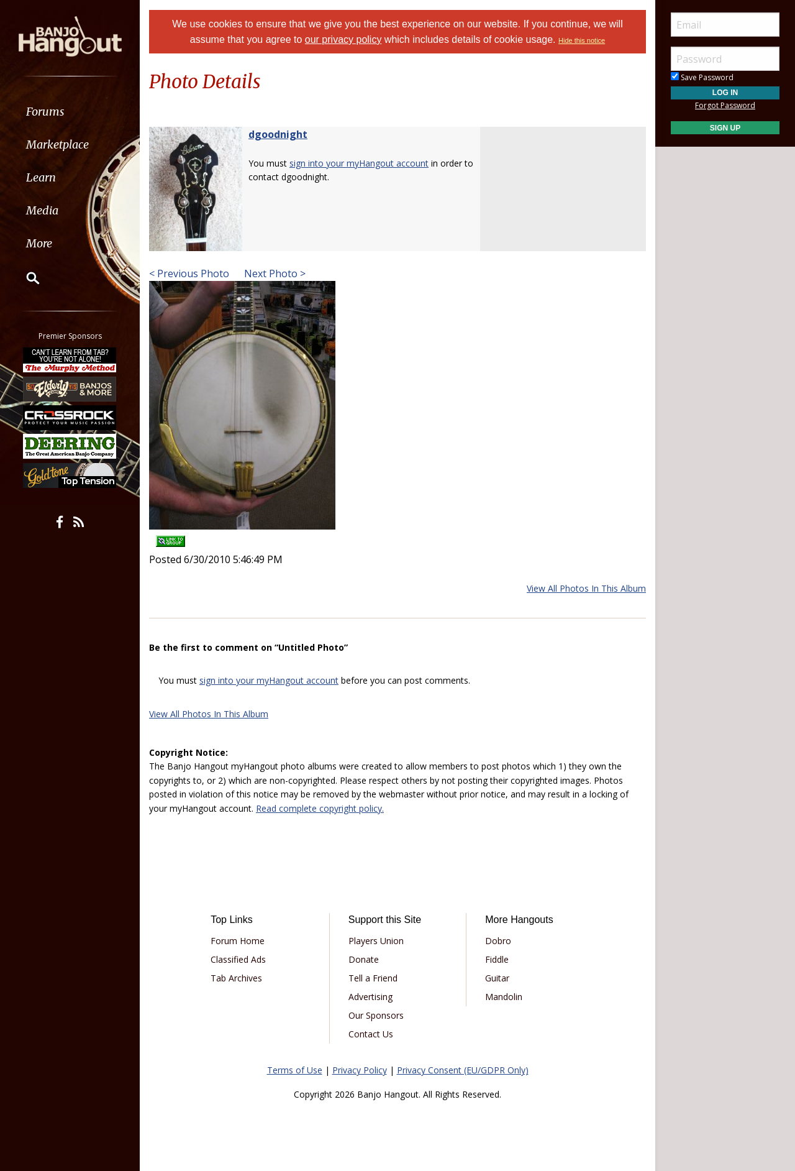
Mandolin (503, 997)
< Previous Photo (189, 273)
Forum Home (238, 941)
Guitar (497, 978)
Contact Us (370, 1034)
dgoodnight (277, 134)
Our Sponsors (376, 1015)
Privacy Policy (359, 1070)
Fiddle (497, 959)
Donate (363, 959)
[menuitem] (70, 111)
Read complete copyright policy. (320, 808)
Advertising (370, 997)
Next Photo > (274, 273)
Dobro (498, 941)
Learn (41, 177)
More (39, 243)
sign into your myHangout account (359, 163)
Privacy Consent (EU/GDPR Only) (463, 1070)
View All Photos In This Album (586, 588)
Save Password (702, 77)
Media (42, 210)
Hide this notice (581, 40)
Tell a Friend (373, 978)
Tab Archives (236, 978)
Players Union (376, 941)
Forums (45, 111)
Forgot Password (725, 105)
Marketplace (57, 144)
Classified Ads (238, 959)
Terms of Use (294, 1070)
